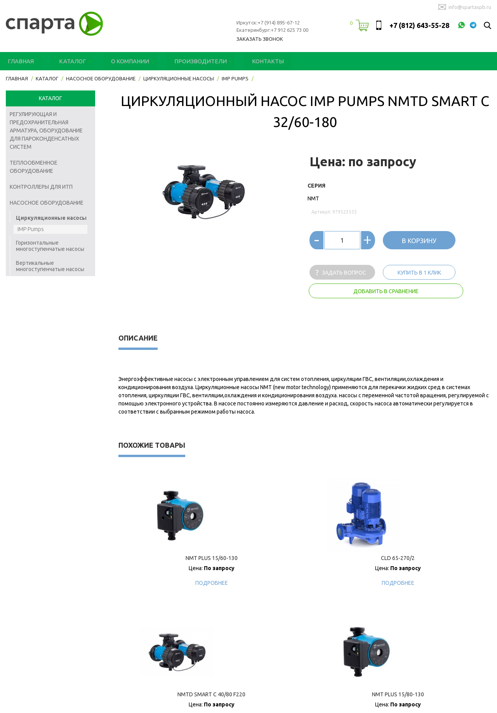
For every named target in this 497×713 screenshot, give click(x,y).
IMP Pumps (30, 229)
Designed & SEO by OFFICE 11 (39, 703)
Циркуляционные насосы (51, 218)
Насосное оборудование (46, 203)
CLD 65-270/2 (258, 558)
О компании (121, 61)
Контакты (250, 61)
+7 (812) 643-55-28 (419, 25)
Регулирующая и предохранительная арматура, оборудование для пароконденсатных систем (46, 130)
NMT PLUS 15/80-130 (445, 558)
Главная (19, 61)
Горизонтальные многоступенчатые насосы (50, 246)
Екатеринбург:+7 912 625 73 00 (272, 30)
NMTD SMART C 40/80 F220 (352, 558)
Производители (188, 61)
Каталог (67, 61)
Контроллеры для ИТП (41, 187)
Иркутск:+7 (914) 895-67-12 (268, 22)
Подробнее (165, 583)
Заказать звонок (259, 39)
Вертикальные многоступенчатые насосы (50, 266)
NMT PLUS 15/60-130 (165, 558)
